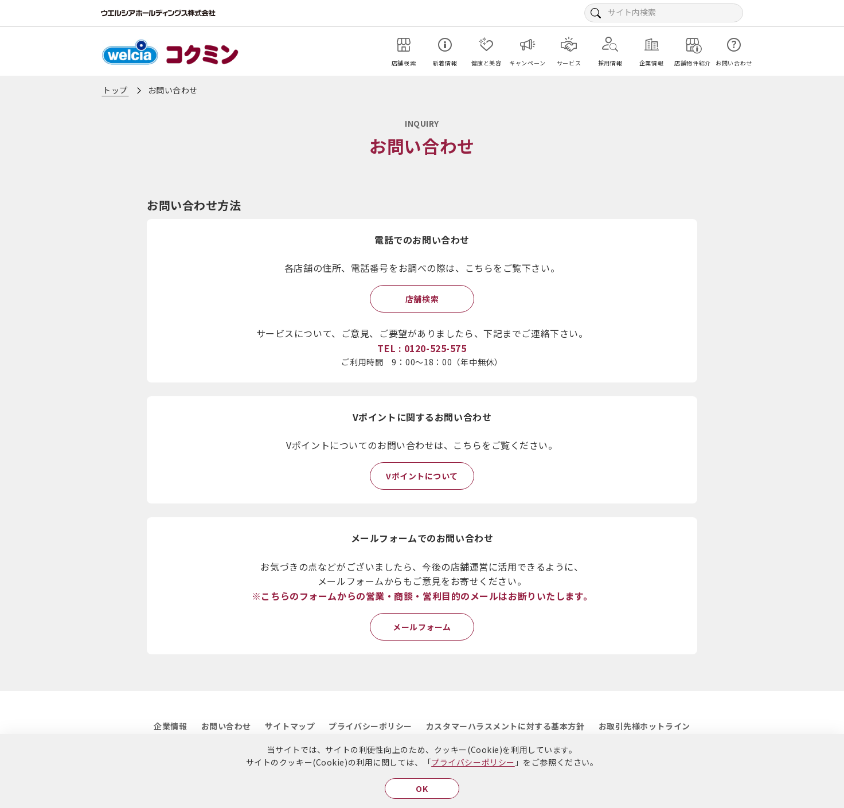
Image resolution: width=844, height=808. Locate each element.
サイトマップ (290, 726)
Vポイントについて (422, 476)
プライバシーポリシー (473, 762)
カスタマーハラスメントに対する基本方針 (505, 726)
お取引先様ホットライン (644, 726)
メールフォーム (422, 627)
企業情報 (170, 726)
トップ (115, 90)
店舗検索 (422, 299)
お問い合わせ (226, 726)
